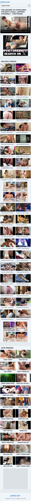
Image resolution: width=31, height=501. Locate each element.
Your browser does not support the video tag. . (15, 24)
